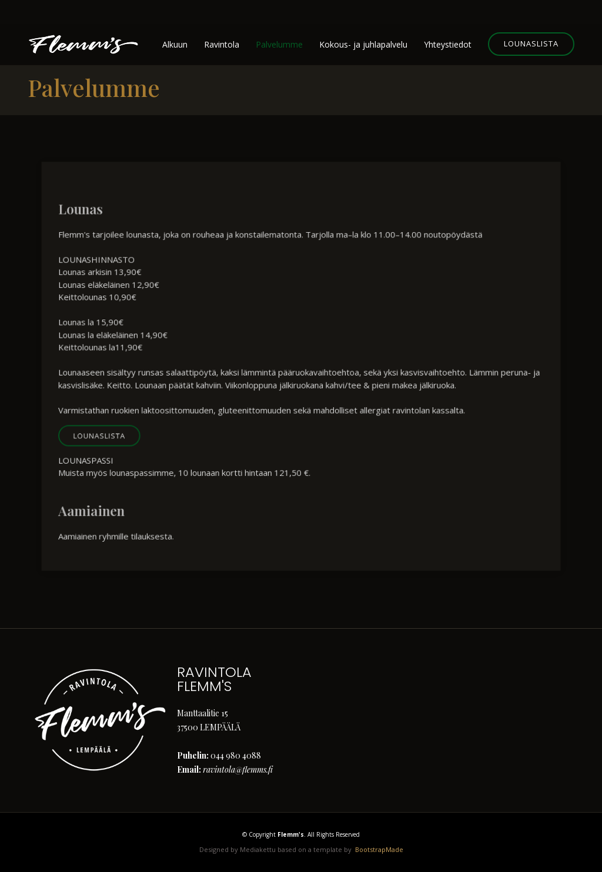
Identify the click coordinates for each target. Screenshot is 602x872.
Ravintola (221, 44)
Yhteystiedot (447, 44)
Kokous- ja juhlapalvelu (363, 44)
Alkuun (175, 44)
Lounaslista (531, 43)
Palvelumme (279, 44)
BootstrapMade (379, 849)
